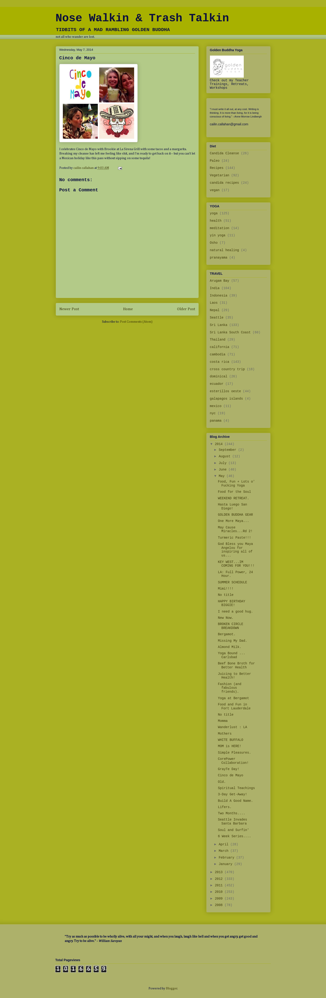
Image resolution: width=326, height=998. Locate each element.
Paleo (215, 161)
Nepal (215, 310)
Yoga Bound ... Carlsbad (231, 655)
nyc (213, 413)
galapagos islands (226, 399)
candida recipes (224, 183)
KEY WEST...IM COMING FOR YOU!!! (236, 564)
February (227, 857)
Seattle (217, 317)
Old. (222, 782)
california (219, 347)
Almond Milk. (229, 647)
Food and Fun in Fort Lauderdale (234, 706)
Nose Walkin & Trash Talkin (142, 18)
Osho (214, 243)
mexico (216, 406)
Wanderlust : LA (232, 727)
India (215, 288)
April (224, 844)
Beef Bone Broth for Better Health (236, 665)
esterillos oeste (225, 391)
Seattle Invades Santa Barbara (232, 821)
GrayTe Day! (228, 769)
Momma (223, 721)
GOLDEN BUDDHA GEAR (235, 515)
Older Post (186, 309)
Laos (214, 303)
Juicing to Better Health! (234, 676)
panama (216, 421)
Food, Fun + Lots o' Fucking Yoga (236, 483)
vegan (215, 190)
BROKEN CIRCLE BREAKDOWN (230, 626)
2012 (220, 879)
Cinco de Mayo (230, 775)
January (226, 864)
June (223, 469)
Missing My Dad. (232, 641)
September (228, 450)
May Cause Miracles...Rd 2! (235, 529)
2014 (220, 444)
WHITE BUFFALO (230, 740)
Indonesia (219, 295)
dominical (219, 376)
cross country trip (227, 369)
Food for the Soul (234, 492)
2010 (220, 892)
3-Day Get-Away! (232, 794)
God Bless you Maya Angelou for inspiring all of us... (235, 549)
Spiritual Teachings (236, 788)
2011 (220, 885)
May (223, 476)
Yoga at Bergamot (233, 698)
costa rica (219, 362)
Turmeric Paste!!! (234, 538)
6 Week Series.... (234, 836)
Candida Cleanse (224, 153)
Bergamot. (226, 634)
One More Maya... (233, 521)
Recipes (217, 168)
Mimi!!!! (225, 589)
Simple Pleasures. (234, 753)
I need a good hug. (235, 611)
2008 (220, 905)
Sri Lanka (219, 325)
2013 (220, 872)
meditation (219, 228)
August (225, 456)
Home (128, 309)
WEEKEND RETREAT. (233, 498)
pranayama (219, 257)
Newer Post (69, 309)
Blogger (171, 988)
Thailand (217, 339)
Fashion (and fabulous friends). (229, 688)
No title (225, 595)
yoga (214, 213)
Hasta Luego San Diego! (232, 506)
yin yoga (217, 235)
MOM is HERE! (229, 746)
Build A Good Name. (235, 801)
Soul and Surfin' (233, 830)
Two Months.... (231, 813)
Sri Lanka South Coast (230, 332)
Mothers (224, 734)
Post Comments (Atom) (136, 321)
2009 (220, 898)
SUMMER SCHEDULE (232, 582)
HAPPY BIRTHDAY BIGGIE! (231, 603)
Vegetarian (219, 175)
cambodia (217, 354)
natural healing (224, 250)
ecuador (217, 384)
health (216, 221)
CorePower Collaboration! (233, 761)
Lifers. (224, 807)
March (224, 851)
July (223, 463)
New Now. (225, 618)
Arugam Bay (219, 281)
